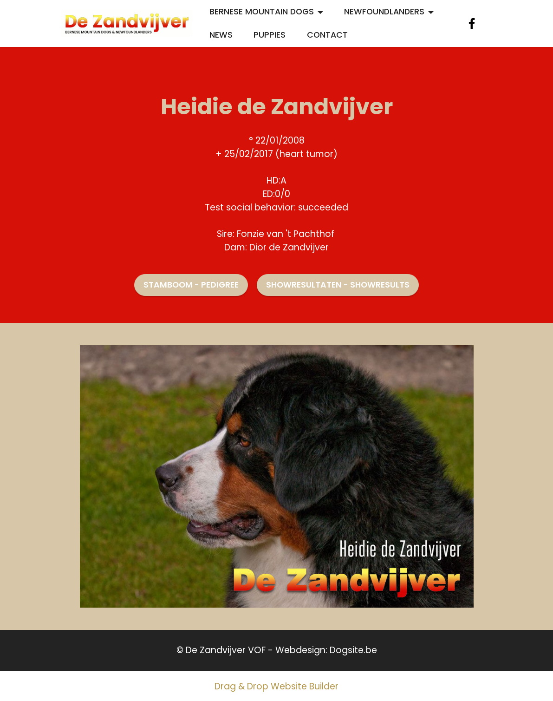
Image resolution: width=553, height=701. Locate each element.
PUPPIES (270, 34)
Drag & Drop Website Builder (276, 686)
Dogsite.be (353, 650)
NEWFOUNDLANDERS (384, 11)
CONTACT (327, 34)
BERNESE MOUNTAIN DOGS (261, 11)
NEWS (221, 34)
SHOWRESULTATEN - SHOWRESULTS (338, 284)
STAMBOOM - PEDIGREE (191, 284)
